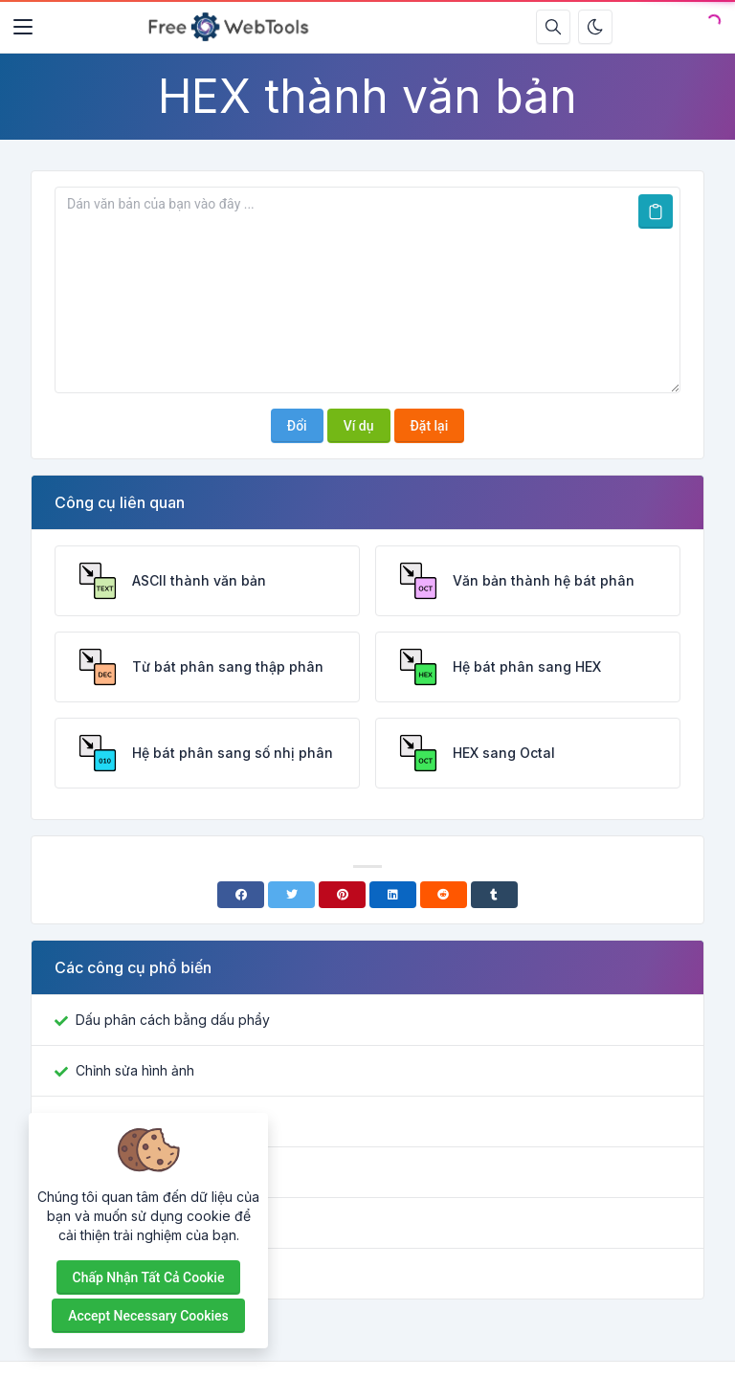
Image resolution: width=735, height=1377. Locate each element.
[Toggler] (23, 26)
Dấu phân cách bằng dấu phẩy (173, 1019)
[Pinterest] (342, 894)
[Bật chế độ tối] (595, 27)
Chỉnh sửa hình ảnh (135, 1070)
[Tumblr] (494, 894)
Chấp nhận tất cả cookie (149, 1277)
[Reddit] (443, 894)
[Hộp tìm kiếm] (553, 27)
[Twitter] (291, 894)
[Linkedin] (392, 894)
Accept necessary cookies (148, 1315)
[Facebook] (240, 894)
